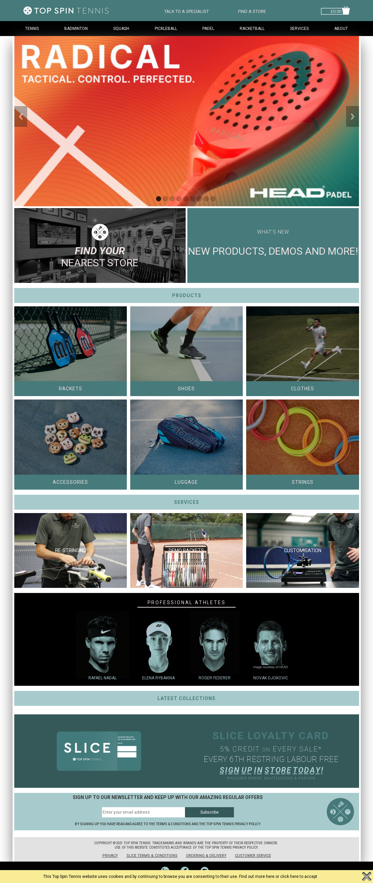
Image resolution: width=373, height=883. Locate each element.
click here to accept (298, 876)
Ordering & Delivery (206, 855)
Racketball (252, 28)
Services (299, 28)
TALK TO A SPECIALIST (186, 11)
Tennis (32, 28)
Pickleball (166, 28)
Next (352, 116)
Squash (121, 28)
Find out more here (256, 876)
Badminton (76, 28)
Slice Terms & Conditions (151, 855)
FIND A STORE (252, 11)
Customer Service (253, 855)
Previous (20, 116)
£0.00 (335, 11)
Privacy (110, 855)
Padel (208, 28)
